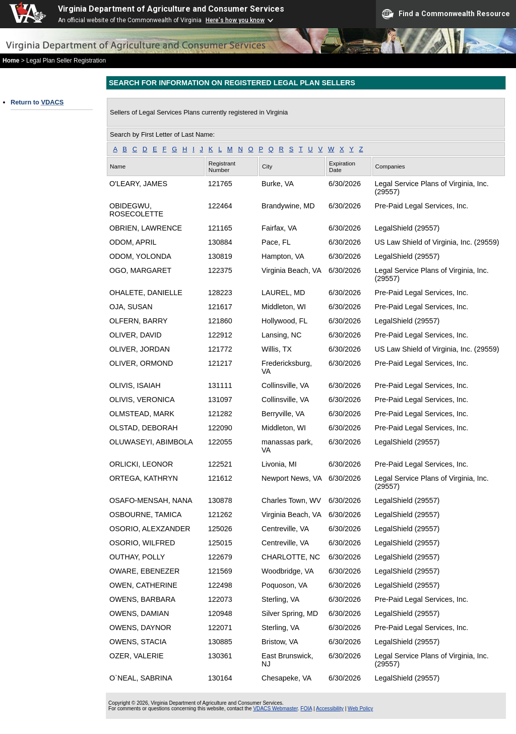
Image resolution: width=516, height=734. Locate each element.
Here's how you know (235, 20)
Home (11, 60)
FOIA (306, 708)
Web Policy (360, 708)
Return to (37, 102)
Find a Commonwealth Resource (446, 14)
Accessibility (330, 708)
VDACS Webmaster (275, 708)
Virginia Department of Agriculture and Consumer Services (171, 9)
